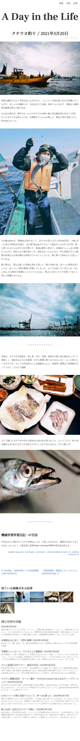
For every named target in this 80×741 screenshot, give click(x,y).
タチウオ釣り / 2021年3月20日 (40, 34)
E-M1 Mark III (30, 552)
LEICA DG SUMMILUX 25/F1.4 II (58, 552)
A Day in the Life (40, 16)
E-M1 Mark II (40, 552)
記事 (75, 3)
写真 (68, 3)
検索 (61, 3)
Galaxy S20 (19, 552)
